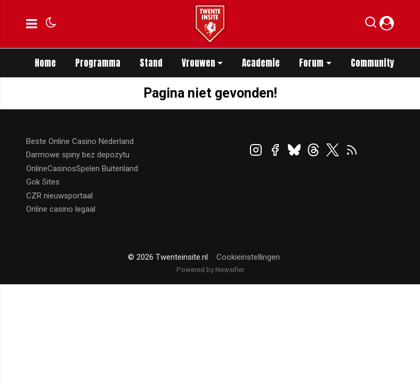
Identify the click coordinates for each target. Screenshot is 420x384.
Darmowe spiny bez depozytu (78, 154)
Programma (97, 63)
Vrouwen (198, 63)
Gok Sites (43, 182)
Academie (261, 63)
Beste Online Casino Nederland (80, 141)
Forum (311, 63)
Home (45, 63)
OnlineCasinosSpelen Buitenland (82, 168)
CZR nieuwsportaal (59, 196)
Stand (151, 63)
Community (372, 63)
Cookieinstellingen (248, 257)
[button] (370, 25)
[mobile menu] (31, 24)
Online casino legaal (60, 209)
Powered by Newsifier (210, 270)
